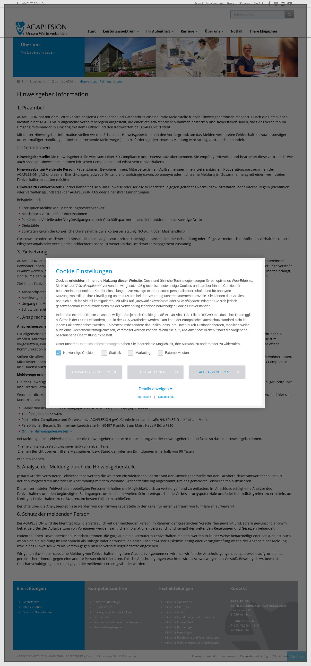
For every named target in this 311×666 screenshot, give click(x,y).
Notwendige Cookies (75, 352)
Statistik (111, 352)
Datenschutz (166, 397)
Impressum (144, 397)
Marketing (139, 352)
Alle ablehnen (152, 372)
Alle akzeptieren (214, 372)
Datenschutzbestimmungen (99, 344)
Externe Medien (173, 352)
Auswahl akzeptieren (90, 372)
